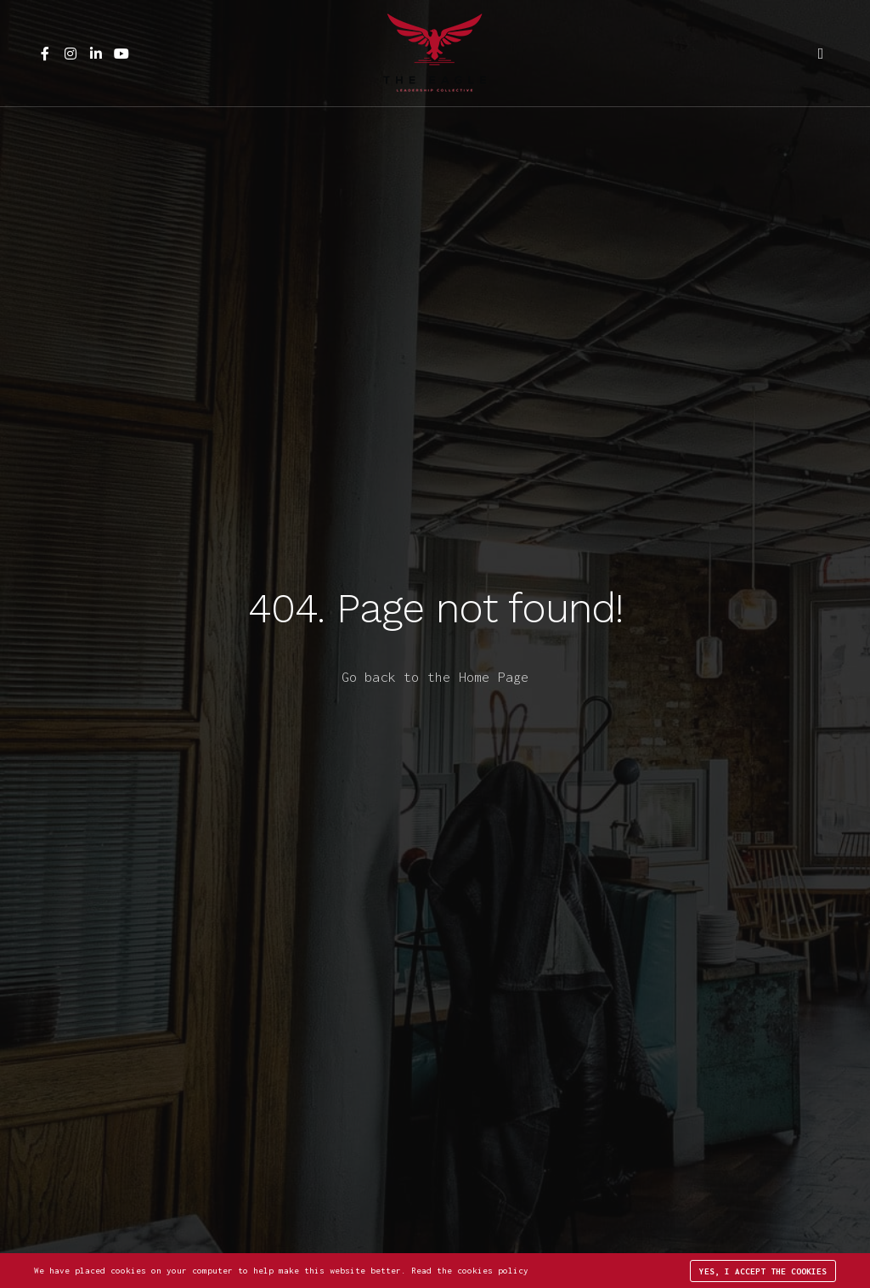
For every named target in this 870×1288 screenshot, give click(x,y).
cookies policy (492, 1270)
